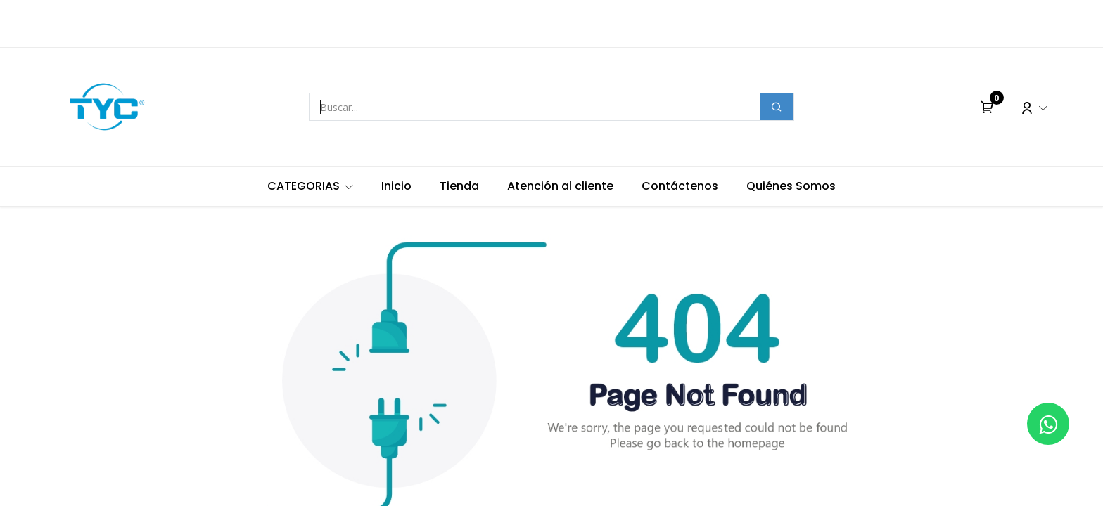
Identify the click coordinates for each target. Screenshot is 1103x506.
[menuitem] (310, 186)
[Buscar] (776, 106)
